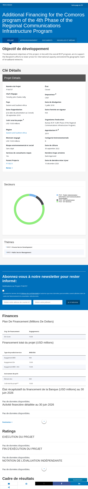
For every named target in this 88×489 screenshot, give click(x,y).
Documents (47, 40)
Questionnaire (77, 480)
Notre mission (7, 5)
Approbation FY (52, 130)
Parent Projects (12, 160)
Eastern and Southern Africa (16, 133)
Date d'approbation (14, 110)
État (46, 86)
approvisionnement (28, 40)
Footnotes (6, 422)
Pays (8, 102)
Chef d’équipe (11, 94)
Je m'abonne (73, 302)
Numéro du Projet (13, 86)
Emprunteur (50, 94)
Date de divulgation (53, 102)
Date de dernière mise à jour (56, 160)
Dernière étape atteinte (55, 153)
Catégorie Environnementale (57, 138)
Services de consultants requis (18, 153)
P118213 (9, 163)
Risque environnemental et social (20, 145)
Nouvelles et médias (66, 40)
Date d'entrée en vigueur (55, 110)
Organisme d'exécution (54, 120)
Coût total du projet (15, 120)
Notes (8, 168)
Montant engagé (13, 138)
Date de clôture (51, 145)
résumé (10, 40)
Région (9, 130)
